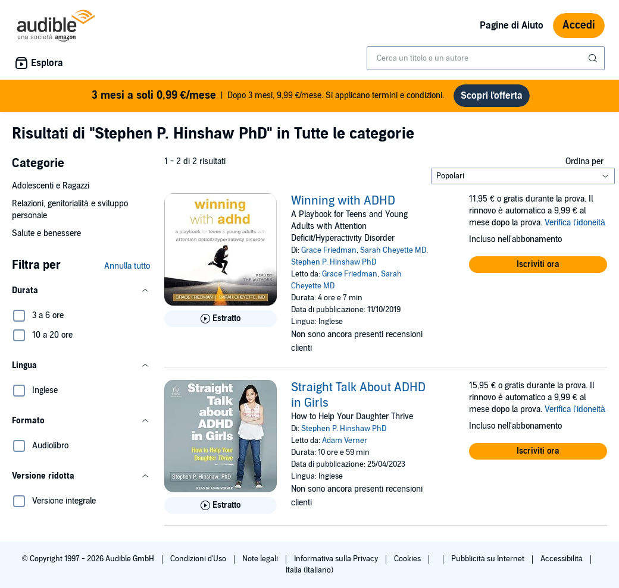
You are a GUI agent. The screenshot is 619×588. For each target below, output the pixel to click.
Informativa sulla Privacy (337, 559)
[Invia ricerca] (594, 58)
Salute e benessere (46, 233)
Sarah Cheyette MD (393, 250)
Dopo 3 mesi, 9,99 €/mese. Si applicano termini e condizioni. (268, 95)
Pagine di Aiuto (511, 26)
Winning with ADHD (343, 201)
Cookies (408, 559)
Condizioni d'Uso (199, 559)
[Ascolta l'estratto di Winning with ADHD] (220, 318)
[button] (81, 291)
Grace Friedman (329, 250)
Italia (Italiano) (309, 570)
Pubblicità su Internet (488, 559)
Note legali (261, 559)
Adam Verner (344, 440)
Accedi (578, 25)
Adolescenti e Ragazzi (50, 186)
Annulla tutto (127, 266)
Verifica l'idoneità (575, 223)
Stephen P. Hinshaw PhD (333, 262)
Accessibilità (562, 559)
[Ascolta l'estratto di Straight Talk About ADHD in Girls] (220, 505)
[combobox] (486, 58)
